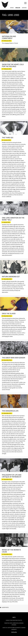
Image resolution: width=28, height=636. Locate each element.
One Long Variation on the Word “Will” (13, 219)
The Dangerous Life (10, 411)
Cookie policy (14, 632)
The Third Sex (7, 137)
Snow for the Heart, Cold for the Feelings (13, 65)
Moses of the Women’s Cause (11, 551)
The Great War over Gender (13, 357)
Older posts (5, 607)
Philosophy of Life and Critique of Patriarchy (11, 476)
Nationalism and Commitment (9, 37)
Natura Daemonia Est (11, 276)
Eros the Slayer (8, 313)
